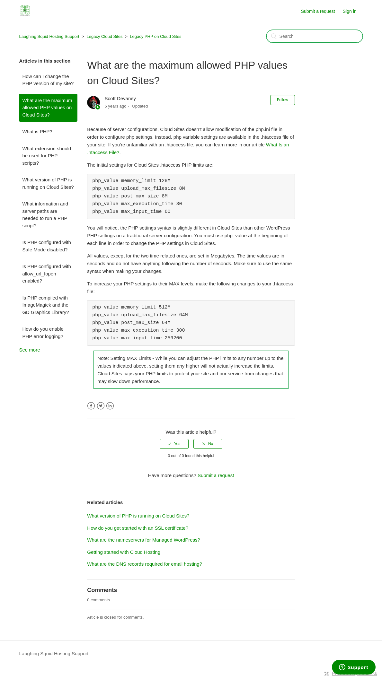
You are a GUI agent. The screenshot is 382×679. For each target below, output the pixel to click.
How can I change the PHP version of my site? (48, 80)
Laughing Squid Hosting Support (49, 36)
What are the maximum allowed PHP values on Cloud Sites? (47, 108)
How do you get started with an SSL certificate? (137, 528)
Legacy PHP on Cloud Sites (155, 36)
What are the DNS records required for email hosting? (144, 564)
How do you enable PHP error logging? (42, 332)
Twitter (101, 406)
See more (29, 350)
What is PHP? (37, 131)
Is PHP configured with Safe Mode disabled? (46, 245)
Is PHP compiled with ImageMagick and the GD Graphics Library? (45, 305)
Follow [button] (282, 100)
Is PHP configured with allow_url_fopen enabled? (46, 273)
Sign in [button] (350, 11)
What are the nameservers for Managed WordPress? (143, 540)
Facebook (91, 406)
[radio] (174, 443)
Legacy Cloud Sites (105, 36)
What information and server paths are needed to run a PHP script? (45, 214)
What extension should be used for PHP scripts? (46, 156)
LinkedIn (110, 406)
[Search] (314, 36)
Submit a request (318, 11)
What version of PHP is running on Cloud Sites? (48, 183)
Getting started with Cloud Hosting (123, 552)
